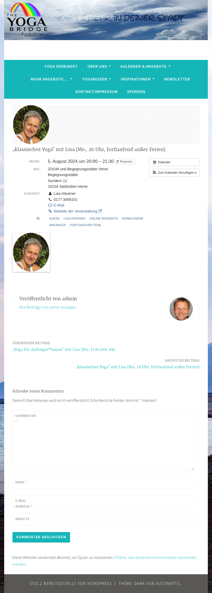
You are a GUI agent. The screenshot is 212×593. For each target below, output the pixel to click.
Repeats (125, 161)
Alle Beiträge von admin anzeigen (47, 307)
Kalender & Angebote (144, 66)
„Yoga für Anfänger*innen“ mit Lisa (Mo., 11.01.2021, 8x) (64, 346)
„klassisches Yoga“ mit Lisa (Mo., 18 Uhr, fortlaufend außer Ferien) (137, 363)
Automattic (168, 583)
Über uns (97, 66)
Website (22, 518)
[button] (174, 172)
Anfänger (57, 225)
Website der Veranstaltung (75, 211)
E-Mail (56, 205)
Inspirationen (136, 79)
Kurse (54, 218)
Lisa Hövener (74, 218)
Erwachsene (132, 218)
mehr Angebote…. (50, 79)
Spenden (136, 91)
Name (21, 482)
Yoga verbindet (61, 66)
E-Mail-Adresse (23, 503)
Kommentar (25, 418)
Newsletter (177, 79)
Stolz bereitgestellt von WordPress (71, 583)
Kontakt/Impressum (97, 91)
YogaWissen (94, 79)
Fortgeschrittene (85, 225)
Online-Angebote (104, 218)
